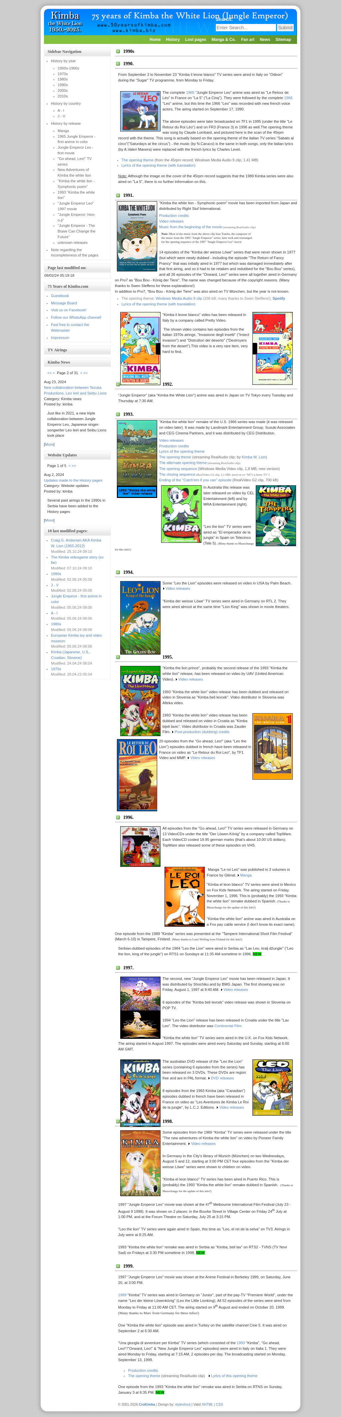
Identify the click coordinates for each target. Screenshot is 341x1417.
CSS (219, 1404)
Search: (225, 19)
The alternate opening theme (183, 463)
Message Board (64, 303)
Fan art (247, 39)
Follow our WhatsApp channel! (76, 317)
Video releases (171, 221)
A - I (54, 613)
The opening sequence (178, 469)
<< (49, 373)
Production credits (174, 216)
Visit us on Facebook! (69, 310)
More (49, 444)
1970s (56, 669)
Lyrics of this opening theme (234, 1376)
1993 (241, 1343)
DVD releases (222, 1078)
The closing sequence (177, 474)
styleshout (182, 1404)
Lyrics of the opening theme (182, 451)
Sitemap (283, 39)
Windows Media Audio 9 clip (179, 298)
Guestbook (60, 296)
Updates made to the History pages (73, 480)
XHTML (207, 1404)
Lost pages (195, 39)
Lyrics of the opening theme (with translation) (158, 165)
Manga (245, 875)
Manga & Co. (223, 39)
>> (85, 373)
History (173, 39)
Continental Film (227, 1026)
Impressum (60, 338)
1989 (122, 1295)
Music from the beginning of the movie (190, 227)
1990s (56, 574)
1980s (56, 624)
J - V (55, 585)
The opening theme (138, 160)
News (265, 39)
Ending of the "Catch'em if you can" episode (195, 480)
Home (155, 39)
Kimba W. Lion (254, 457)
